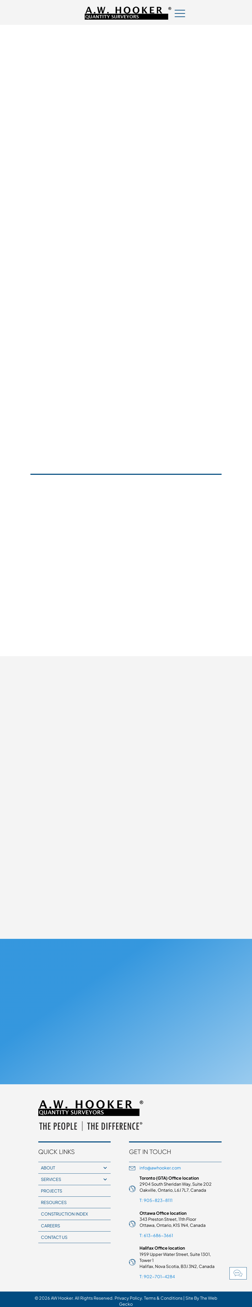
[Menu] (180, 13)
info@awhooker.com (160, 1167)
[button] (238, 1273)
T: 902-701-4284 (157, 1276)
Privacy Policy (128, 1298)
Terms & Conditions (163, 1298)
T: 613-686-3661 (156, 1235)
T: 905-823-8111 (156, 1200)
